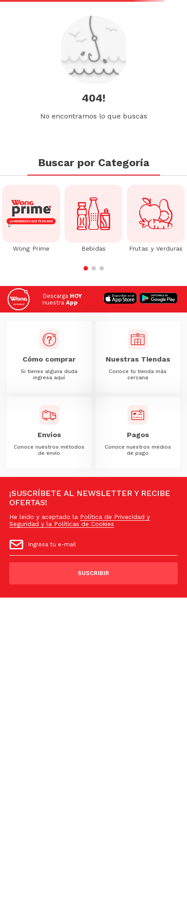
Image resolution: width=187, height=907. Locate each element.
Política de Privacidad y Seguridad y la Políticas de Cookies (79, 520)
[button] (86, 268)
